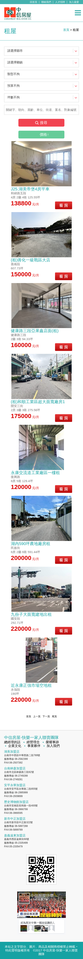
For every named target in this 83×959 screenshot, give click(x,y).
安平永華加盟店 (15, 785)
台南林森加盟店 (15, 768)
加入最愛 (74, 2)
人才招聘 (60, 2)
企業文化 (14, 746)
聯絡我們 (46, 2)
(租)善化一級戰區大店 (30, 260)
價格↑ (44, 135)
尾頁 (54, 716)
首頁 (66, 29)
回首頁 (33, 2)
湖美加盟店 (11, 751)
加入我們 (53, 746)
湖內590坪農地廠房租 (30, 543)
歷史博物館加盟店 (16, 802)
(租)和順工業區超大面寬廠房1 (38, 401)
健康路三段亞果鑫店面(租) (34, 330)
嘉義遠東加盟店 (15, 835)
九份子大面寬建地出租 (31, 614)
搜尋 (43, 123)
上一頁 (36, 716)
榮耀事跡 (52, 742)
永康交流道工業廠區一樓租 (35, 472)
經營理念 (33, 742)
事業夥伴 (33, 746)
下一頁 (46, 716)
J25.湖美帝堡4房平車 (30, 189)
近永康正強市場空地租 (31, 685)
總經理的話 (12, 742)
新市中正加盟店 (15, 818)
